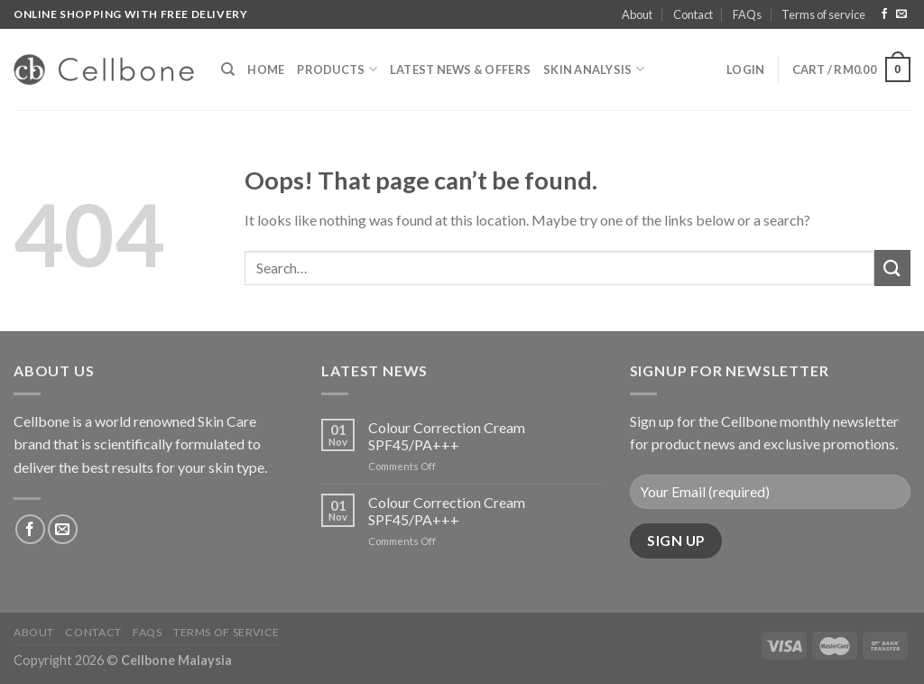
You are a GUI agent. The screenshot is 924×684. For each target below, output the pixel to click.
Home (265, 69)
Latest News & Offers (460, 69)
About (637, 14)
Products (337, 69)
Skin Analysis (593, 69)
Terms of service (823, 14)
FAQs (747, 14)
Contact (693, 14)
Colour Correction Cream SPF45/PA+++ (446, 436)
